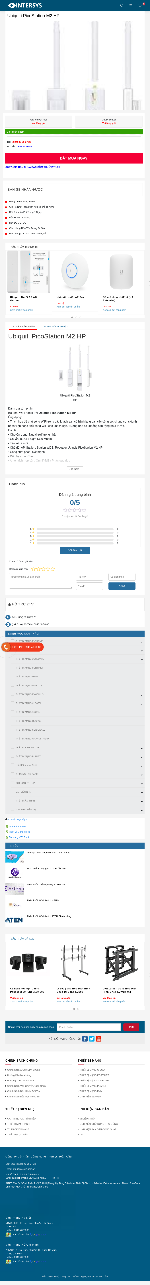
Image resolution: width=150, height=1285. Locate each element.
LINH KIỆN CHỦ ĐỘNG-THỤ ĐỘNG (99, 1124)
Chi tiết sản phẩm (23, 326)
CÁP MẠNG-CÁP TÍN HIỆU (21, 1118)
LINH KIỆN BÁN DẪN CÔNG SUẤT (98, 1129)
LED (82, 1134)
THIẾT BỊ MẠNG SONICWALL (30, 730)
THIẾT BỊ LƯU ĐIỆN (17, 1134)
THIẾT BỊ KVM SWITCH (27, 747)
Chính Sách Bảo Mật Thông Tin (23, 1096)
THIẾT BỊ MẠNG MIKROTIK (29, 685)
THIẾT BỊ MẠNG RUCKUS (28, 721)
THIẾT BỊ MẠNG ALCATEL (29, 703)
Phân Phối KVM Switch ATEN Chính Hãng (49, 916)
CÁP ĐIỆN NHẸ (23, 792)
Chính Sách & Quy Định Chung (23, 1069)
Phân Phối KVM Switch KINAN (43, 900)
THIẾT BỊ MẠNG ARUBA (28, 712)
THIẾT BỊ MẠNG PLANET (28, 756)
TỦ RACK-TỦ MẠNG (18, 1129)
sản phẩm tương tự (24, 247)
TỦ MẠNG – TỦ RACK (27, 774)
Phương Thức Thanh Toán (21, 1080)
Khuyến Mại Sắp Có (18, 819)
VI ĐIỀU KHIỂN (87, 1118)
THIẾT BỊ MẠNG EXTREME (29, 641)
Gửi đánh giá (75, 550)
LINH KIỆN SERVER (90, 1096)
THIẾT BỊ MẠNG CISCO (92, 1069)
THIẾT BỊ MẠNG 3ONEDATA (30, 659)
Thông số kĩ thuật (55, 326)
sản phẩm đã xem (22, 938)
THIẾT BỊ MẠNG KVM (91, 1091)
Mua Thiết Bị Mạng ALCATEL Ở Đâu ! (46, 868)
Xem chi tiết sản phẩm (21, 310)
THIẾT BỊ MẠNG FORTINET (29, 668)
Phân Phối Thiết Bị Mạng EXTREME (46, 884)
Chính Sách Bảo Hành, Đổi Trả (23, 1091)
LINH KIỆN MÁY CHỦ (26, 765)
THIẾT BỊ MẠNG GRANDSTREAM (32, 738)
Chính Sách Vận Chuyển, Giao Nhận (26, 1086)
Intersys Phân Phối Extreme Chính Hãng (48, 852)
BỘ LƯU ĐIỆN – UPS (26, 783)
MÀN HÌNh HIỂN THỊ (26, 809)
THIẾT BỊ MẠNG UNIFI (27, 676)
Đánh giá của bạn (18, 569)
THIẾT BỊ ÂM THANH (26, 801)
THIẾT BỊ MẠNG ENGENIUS (30, 694)
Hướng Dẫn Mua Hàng (19, 1075)
